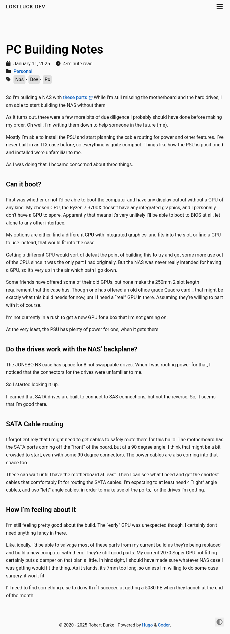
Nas (19, 79)
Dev (34, 79)
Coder (164, 625)
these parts (75, 97)
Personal (22, 71)
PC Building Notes (54, 50)
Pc (47, 79)
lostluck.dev (26, 7)
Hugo (147, 625)
